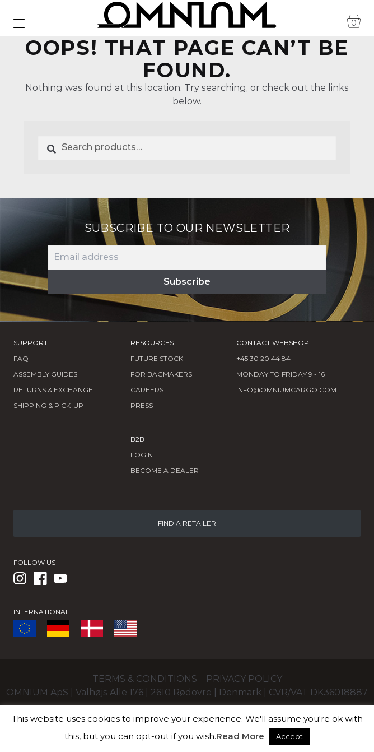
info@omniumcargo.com (286, 390)
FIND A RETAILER (187, 523)
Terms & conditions (144, 679)
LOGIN (141, 455)
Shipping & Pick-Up (48, 405)
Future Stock (156, 358)
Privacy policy (244, 679)
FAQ (21, 358)
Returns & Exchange (53, 390)
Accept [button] (289, 736)
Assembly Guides (45, 374)
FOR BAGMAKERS (161, 374)
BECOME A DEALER (164, 470)
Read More (240, 736)
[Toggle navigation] (19, 23)
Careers (146, 390)
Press (141, 405)
